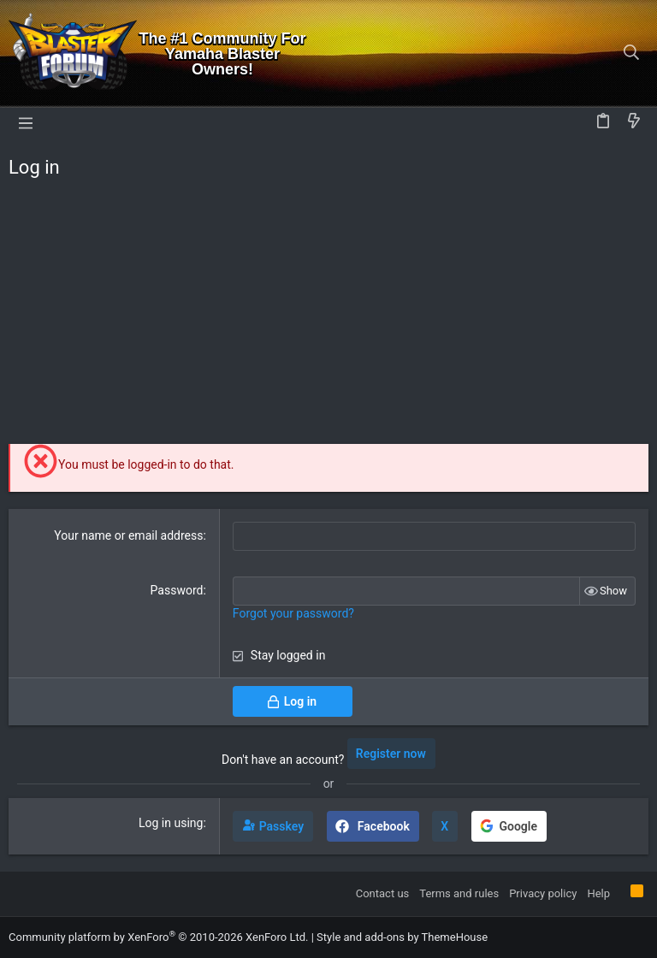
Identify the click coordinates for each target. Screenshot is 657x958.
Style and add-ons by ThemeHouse (402, 937)
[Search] (631, 53)
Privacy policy (543, 893)
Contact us (383, 893)
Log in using (171, 823)
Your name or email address (128, 535)
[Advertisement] (328, 315)
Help (598, 893)
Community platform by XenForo (158, 937)
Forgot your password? (293, 613)
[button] (26, 122)
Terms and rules (459, 893)
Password (177, 590)
